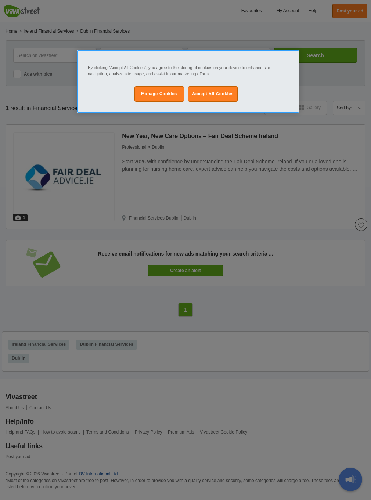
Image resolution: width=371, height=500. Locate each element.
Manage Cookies (159, 93)
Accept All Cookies (213, 93)
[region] (188, 81)
